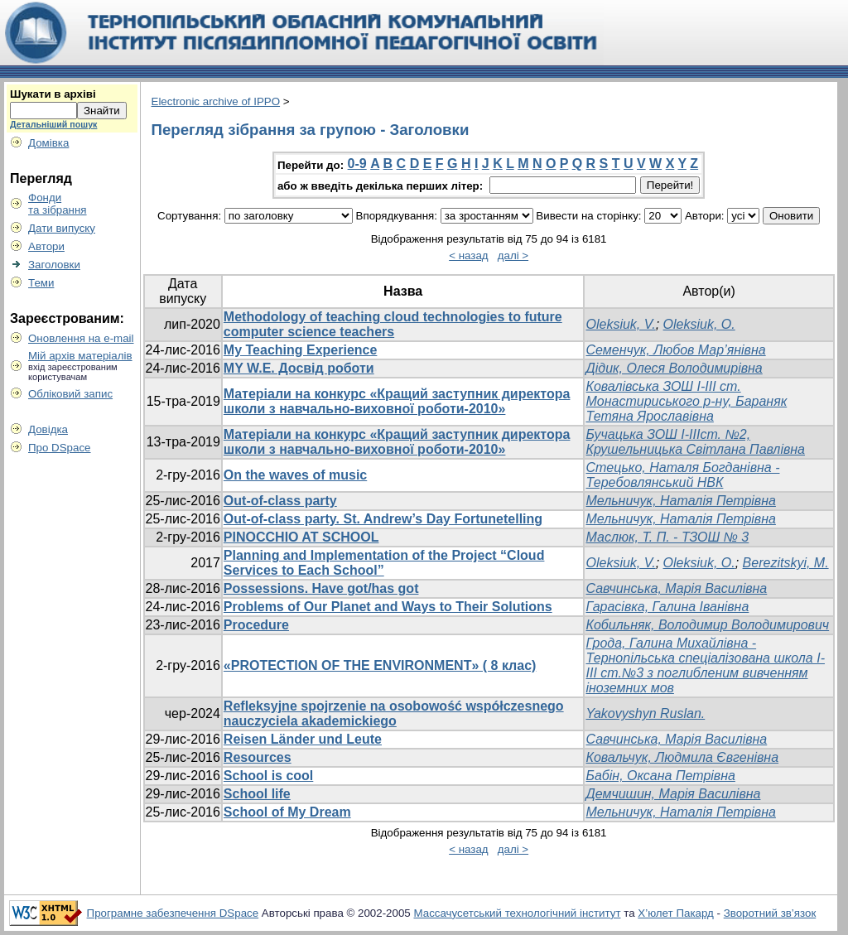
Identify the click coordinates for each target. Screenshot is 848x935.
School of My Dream (287, 812)
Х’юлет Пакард (676, 913)
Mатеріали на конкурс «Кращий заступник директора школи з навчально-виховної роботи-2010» (397, 401)
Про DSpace (59, 447)
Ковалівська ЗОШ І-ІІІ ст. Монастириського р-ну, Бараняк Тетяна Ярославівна (686, 401)
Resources (258, 757)
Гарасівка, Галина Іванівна (667, 607)
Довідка (48, 429)
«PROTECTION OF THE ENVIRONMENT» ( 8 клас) (380, 665)
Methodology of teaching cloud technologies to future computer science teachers (393, 324)
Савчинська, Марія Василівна (676, 588)
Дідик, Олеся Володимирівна (673, 368)
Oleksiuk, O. (699, 324)
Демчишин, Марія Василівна (672, 794)
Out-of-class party (280, 501)
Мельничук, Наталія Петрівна (680, 501)
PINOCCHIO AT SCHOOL (301, 537)
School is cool (268, 776)
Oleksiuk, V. (620, 324)
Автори (46, 246)
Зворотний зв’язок (770, 913)
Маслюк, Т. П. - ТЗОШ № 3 (667, 537)
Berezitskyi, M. (786, 563)
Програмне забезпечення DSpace (173, 913)
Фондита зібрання (57, 203)
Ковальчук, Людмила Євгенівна (681, 757)
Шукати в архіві (53, 94)
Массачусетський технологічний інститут (516, 913)
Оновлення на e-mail (81, 338)
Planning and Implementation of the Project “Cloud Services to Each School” (384, 562)
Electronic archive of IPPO (216, 101)
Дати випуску (61, 228)
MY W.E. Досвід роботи (299, 368)
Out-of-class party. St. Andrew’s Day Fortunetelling (383, 519)
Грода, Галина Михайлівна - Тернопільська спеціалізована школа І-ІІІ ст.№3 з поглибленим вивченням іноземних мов (704, 665)
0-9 (357, 164)
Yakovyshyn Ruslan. (645, 713)
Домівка (48, 143)
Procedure (256, 625)
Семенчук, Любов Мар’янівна (675, 350)
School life (257, 794)
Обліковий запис (70, 394)
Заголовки (54, 264)
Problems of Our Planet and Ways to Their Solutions (388, 607)
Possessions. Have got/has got (321, 588)
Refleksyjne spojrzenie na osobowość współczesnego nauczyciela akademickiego (394, 713)
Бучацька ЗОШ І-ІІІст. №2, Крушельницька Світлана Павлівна (695, 441)
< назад (468, 255)
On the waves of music (295, 475)
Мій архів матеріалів (80, 355)
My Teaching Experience (301, 350)
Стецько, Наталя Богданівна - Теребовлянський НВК (682, 474)
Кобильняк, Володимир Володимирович (707, 625)
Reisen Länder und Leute (303, 739)
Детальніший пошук (53, 124)
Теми (41, 283)
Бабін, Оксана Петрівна (660, 776)
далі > (513, 255)
